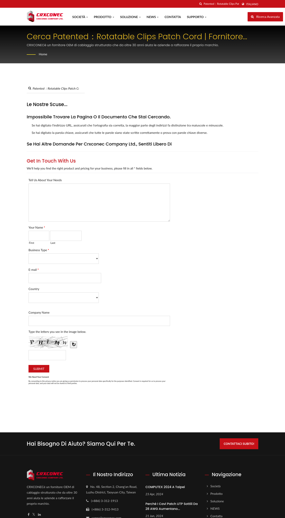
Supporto (196, 17)
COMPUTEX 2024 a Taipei (165, 487)
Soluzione (130, 17)
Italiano (252, 4)
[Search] (221, 4)
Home (43, 54)
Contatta (172, 17)
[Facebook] (28, 514)
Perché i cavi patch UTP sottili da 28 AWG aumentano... (171, 506)
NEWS (153, 17)
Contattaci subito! (239, 443)
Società (80, 17)
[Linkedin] (39, 514)
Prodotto (104, 17)
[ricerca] (201, 4)
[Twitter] (33, 514)
